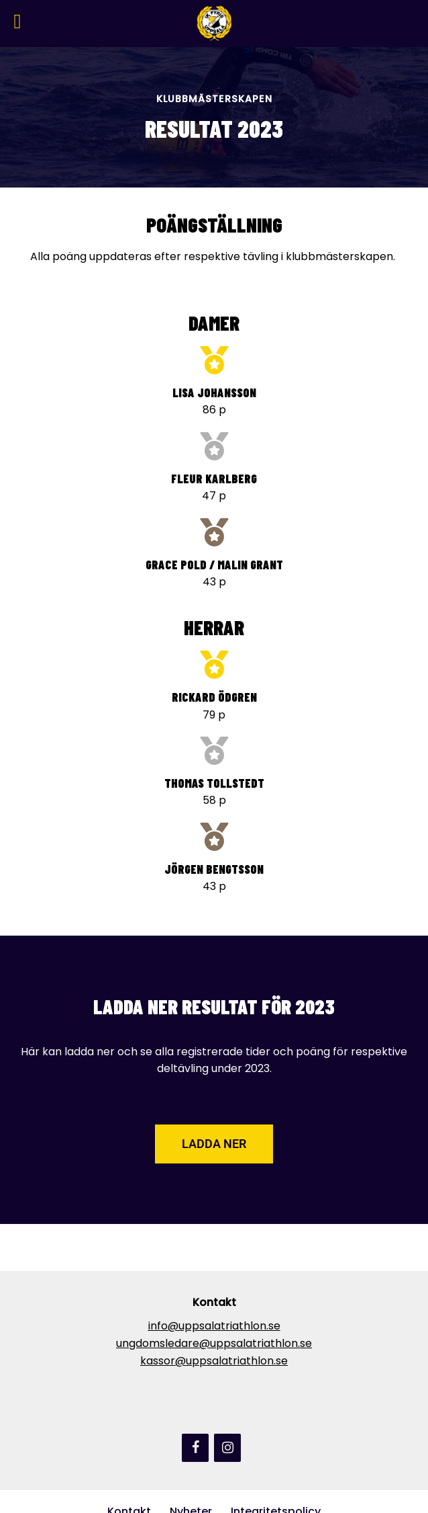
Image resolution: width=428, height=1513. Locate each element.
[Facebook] (195, 1448)
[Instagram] (227, 1448)
